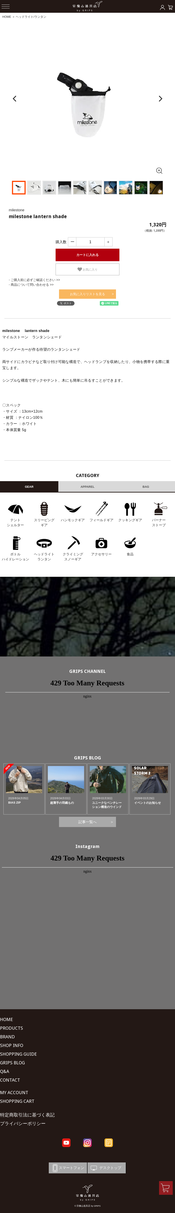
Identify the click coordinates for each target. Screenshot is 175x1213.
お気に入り (87, 269)
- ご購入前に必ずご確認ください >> (34, 280)
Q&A (4, 1071)
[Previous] (15, 99)
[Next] (160, 99)
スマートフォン (67, 1168)
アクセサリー (101, 554)
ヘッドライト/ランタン (31, 16)
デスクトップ (105, 1168)
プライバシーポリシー (23, 1123)
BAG (146, 486)
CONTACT (10, 1080)
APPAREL (87, 486)
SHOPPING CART (17, 1101)
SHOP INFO (11, 1045)
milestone (16, 210)
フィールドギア (101, 520)
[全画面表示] (159, 170)
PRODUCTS (11, 1028)
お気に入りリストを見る (87, 294)
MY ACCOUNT (14, 1092)
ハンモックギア (73, 520)
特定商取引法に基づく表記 (27, 1115)
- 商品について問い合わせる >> (31, 284)
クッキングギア (130, 520)
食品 (130, 554)
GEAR (29, 486)
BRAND (7, 1036)
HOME (6, 16)
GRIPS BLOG (87, 758)
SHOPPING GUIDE (18, 1054)
